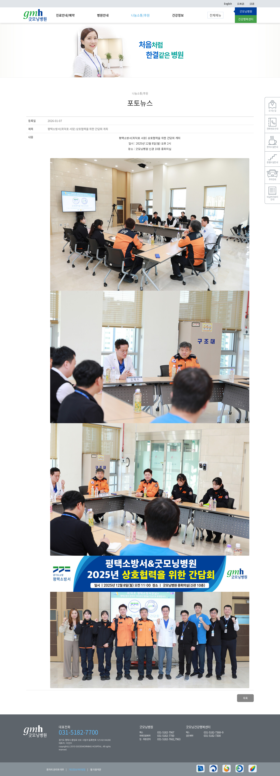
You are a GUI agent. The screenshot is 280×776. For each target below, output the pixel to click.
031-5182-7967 (165, 732)
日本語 (240, 3)
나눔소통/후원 (140, 15)
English (228, 3)
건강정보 (178, 15)
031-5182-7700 (78, 732)
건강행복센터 (245, 19)
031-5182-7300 (212, 735)
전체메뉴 (215, 15)
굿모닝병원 (246, 11)
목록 (245, 698)
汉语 (252, 3)
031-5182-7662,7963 (168, 739)
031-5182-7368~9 (213, 732)
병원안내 (103, 15)
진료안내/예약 (65, 15)
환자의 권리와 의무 (55, 769)
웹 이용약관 (95, 769)
